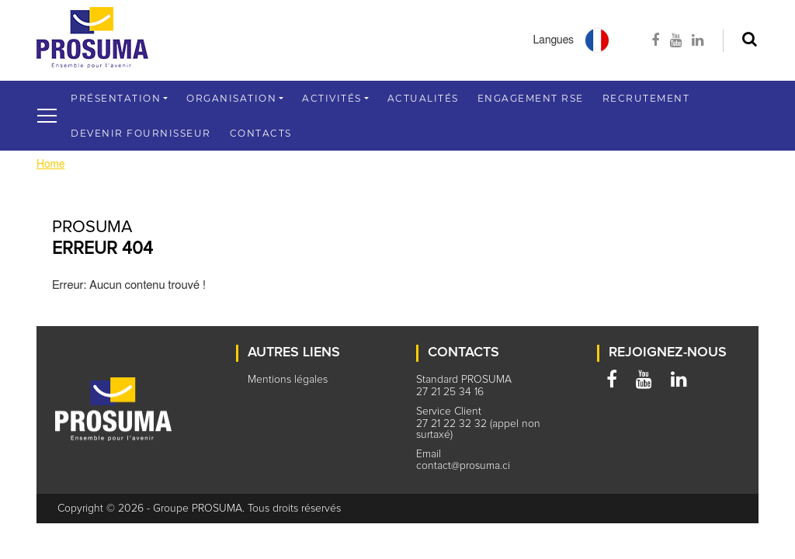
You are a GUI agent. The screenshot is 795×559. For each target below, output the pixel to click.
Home (50, 164)
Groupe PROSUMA (197, 508)
